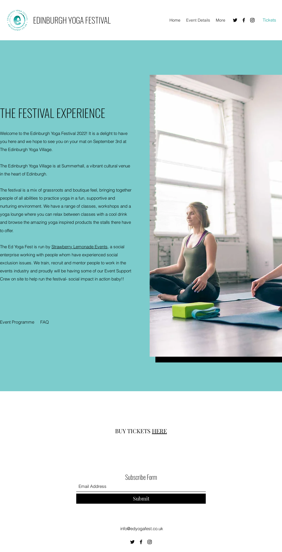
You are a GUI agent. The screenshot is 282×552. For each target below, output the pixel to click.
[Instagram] (252, 20)
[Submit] (141, 499)
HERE (159, 431)
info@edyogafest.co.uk (141, 528)
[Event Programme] (17, 322)
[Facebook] (244, 20)
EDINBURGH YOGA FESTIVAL (71, 20)
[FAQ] (44, 322)
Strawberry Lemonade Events (80, 246)
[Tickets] (269, 20)
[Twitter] (235, 20)
